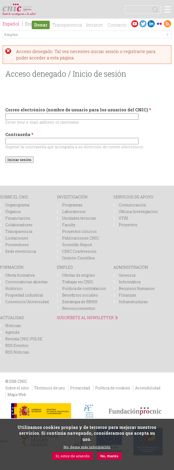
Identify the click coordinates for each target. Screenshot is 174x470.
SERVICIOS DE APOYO (133, 196)
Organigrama (17, 204)
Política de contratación (84, 288)
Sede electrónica (20, 251)
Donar (40, 25)
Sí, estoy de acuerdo (73, 456)
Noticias (13, 325)
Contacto (117, 25)
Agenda (12, 332)
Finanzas (127, 295)
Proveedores (17, 244)
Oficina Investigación (138, 211)
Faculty (68, 224)
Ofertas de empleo (78, 275)
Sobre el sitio (17, 387)
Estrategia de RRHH (79, 301)
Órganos (13, 211)
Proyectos (128, 224)
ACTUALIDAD (12, 317)
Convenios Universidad (27, 301)
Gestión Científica (78, 257)
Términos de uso (49, 387)
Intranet (94, 25)
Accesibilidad (148, 387)
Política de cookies (112, 387)
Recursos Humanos (137, 288)
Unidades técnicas (79, 218)
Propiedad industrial (24, 295)
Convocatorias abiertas (26, 281)
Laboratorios (74, 211)
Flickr (159, 23)
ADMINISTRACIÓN (130, 267)
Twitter (142, 23)
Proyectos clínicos (79, 231)
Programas (72, 204)
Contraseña (19, 134)
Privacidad (80, 387)
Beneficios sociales (80, 295)
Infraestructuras (133, 301)
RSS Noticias (17, 352)
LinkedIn (151, 23)
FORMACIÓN (12, 267)
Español (11, 24)
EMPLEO (65, 267)
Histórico (13, 288)
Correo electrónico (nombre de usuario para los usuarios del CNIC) (78, 109)
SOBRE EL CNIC (14, 196)
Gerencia (127, 275)
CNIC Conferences (79, 251)
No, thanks (109, 456)
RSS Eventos (16, 345)
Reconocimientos (78, 308)
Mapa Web (16, 394)
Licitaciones (16, 238)
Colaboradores (19, 224)
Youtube (134, 23)
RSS (167, 23)
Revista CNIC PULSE (23, 338)
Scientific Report (77, 244)
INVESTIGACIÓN (72, 196)
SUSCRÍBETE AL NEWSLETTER (85, 317)
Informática (129, 281)
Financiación (17, 218)
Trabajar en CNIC (77, 281)
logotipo (27, 6)
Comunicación (132, 204)
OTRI (123, 218)
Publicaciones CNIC (80, 238)
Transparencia (67, 25)
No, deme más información (87, 447)
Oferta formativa (20, 275)
